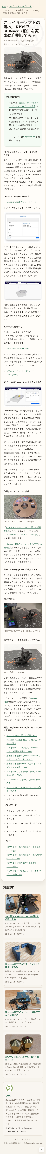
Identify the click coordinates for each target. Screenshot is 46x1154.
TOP (4, 6)
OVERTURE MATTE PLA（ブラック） (22, 535)
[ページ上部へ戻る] (41, 1149)
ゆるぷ (10, 44)
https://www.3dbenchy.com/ (17, 349)
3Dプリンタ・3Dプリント (20, 6)
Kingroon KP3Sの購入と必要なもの (22, 735)
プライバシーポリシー (23, 1139)
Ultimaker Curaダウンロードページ (21, 202)
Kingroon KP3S (29, 137)
